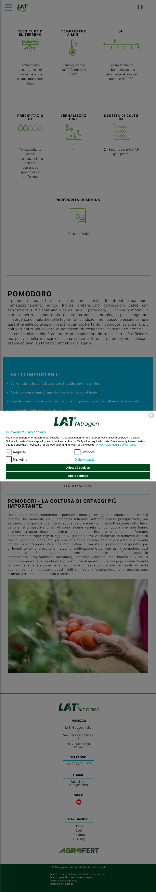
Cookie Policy (128, 444)
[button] (85, 459)
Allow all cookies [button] (78, 467)
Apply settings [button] (78, 475)
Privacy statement (107, 444)
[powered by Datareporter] (151, 418)
